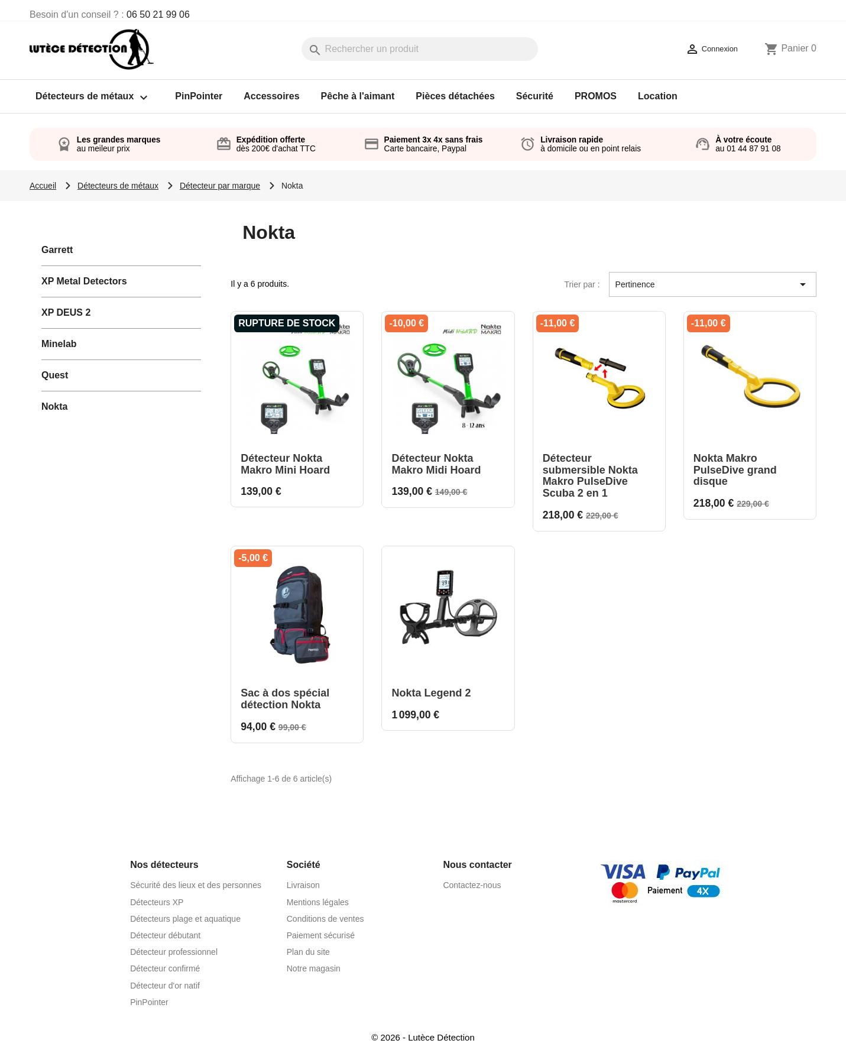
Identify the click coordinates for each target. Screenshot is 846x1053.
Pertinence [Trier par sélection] (712, 284)
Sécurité (534, 96)
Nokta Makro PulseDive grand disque (735, 470)
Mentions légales (318, 902)
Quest (54, 375)
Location (658, 96)
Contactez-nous (472, 885)
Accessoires (271, 96)
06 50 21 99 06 (158, 14)
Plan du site (308, 952)
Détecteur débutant (165, 935)
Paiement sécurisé (321, 935)
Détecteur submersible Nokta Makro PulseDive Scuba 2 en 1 (590, 475)
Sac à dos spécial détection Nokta (285, 699)
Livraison (303, 885)
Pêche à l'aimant (358, 96)
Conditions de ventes (325, 919)
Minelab (59, 344)
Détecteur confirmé (165, 968)
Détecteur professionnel (174, 952)
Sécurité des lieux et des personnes (195, 885)
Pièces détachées (455, 96)
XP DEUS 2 (65, 312)
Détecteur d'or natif (165, 985)
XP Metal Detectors (84, 281)
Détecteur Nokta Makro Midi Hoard (436, 464)
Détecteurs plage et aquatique (185, 919)
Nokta (54, 406)
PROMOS (596, 96)
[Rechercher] (420, 49)
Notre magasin (314, 968)
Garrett (57, 250)
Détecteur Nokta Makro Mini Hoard (285, 464)
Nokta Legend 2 (431, 693)
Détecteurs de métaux (94, 97)
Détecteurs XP (156, 902)
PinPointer (198, 96)
